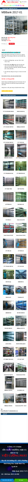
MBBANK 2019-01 (8, 157)
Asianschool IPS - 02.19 (20, 405)
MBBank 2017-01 (13, 8)
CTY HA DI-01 (21, 266)
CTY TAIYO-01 (21, 142)
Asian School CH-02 (20, 235)
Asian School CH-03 (8, 235)
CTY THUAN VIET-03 (20, 157)
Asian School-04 (21, 219)
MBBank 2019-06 (21, 126)
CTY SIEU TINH (8, 188)
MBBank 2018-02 (8, 405)
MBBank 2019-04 (8, 390)
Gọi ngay (21, 480)
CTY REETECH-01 (21, 173)
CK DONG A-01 (20, 390)
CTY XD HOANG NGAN (8, 111)
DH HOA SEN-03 (20, 312)
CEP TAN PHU (21, 188)
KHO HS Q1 (8, 281)
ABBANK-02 (8, 312)
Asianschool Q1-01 (8, 374)
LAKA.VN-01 (8, 343)
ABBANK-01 (21, 281)
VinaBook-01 (21, 297)
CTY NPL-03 (21, 250)
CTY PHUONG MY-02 (8, 173)
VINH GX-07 (8, 297)
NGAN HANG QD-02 (20, 343)
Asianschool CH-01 (20, 374)
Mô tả (3, 50)
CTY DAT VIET (20, 359)
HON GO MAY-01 (21, 111)
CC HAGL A (8, 219)
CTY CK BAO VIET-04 (8, 126)
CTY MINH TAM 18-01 (8, 359)
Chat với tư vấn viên (7, 480)
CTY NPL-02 (8, 250)
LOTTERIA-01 (8, 204)
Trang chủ (5, 8)
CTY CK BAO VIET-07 (8, 142)
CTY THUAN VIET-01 (8, 266)
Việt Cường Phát (11, 37)
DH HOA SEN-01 (8, 328)
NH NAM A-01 (21, 204)
